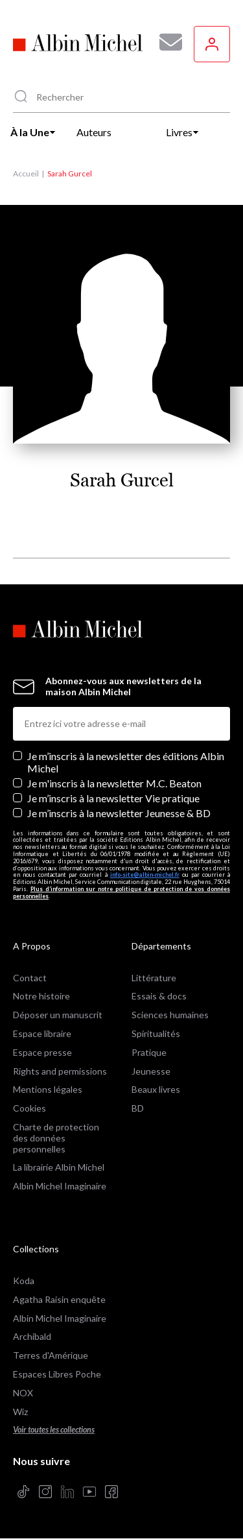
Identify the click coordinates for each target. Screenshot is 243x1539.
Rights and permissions (60, 1071)
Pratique (149, 1052)
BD (138, 1108)
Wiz (20, 1411)
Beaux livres (156, 1089)
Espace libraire (42, 1033)
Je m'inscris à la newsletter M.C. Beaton (114, 783)
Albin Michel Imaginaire (59, 1185)
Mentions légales (47, 1089)
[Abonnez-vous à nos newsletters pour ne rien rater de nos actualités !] (165, 42)
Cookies (29, 1108)
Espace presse (42, 1052)
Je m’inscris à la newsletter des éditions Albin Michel (125, 762)
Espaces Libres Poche (57, 1373)
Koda (23, 1280)
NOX (23, 1392)
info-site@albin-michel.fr (144, 874)
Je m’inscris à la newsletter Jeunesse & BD (119, 813)
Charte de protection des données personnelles (56, 1137)
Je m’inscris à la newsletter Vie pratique (113, 798)
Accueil (26, 173)
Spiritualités (156, 1033)
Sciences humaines (170, 1014)
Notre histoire (41, 995)
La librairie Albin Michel (58, 1167)
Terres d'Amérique (50, 1355)
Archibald (32, 1336)
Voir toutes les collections (54, 1430)
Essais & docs (159, 995)
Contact (30, 977)
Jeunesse (151, 1071)
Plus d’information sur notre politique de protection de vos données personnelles (121, 892)
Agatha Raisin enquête (59, 1299)
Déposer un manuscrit (57, 1014)
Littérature (154, 977)
